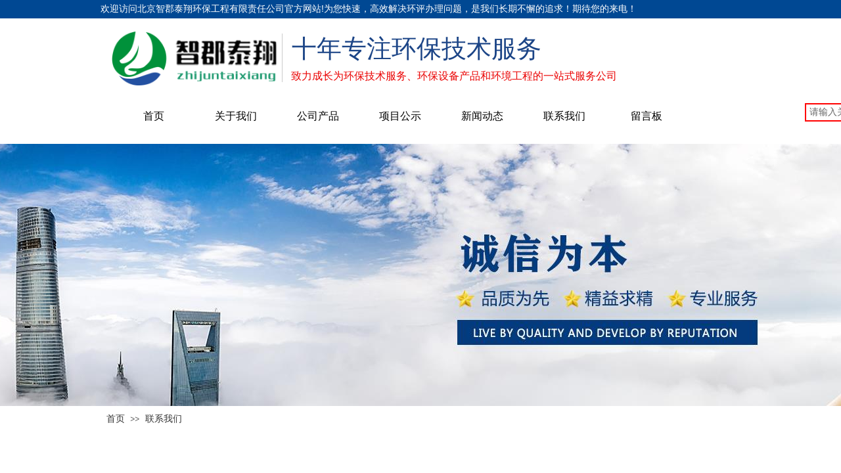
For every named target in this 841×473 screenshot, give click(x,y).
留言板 (646, 116)
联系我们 (564, 116)
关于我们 (236, 116)
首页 (153, 116)
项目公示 (400, 116)
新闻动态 (482, 116)
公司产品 (318, 116)
